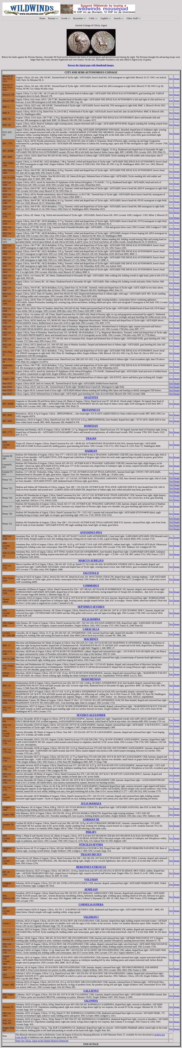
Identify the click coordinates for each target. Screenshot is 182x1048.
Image (177, 79)
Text (171, 79)
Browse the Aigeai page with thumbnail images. (91, 65)
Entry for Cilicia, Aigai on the (42, 1041)
